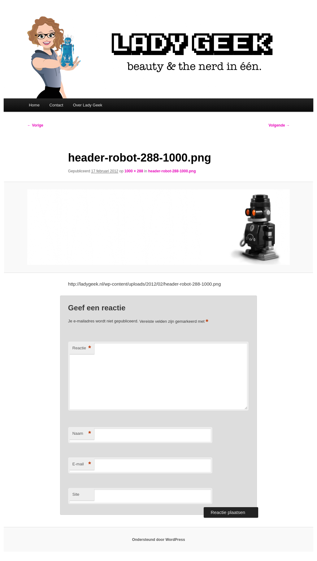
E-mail (81, 464)
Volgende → (279, 125)
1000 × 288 (133, 171)
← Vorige (35, 125)
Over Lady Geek (87, 105)
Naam (81, 433)
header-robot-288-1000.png (172, 171)
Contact (56, 105)
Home (34, 105)
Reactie (81, 348)
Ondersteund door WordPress (158, 539)
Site (75, 494)
